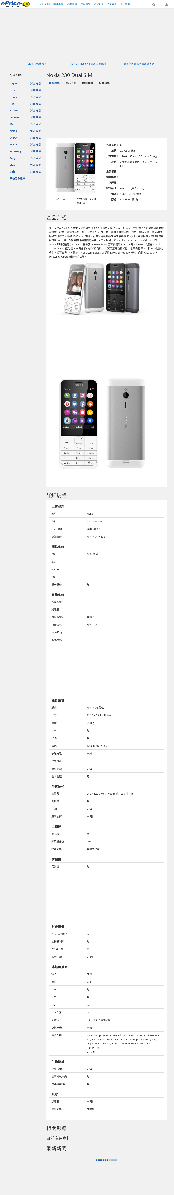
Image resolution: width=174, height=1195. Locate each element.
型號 (54, 521)
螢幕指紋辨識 (59, 1076)
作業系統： (112, 145)
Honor (14, 97)
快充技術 (56, 761)
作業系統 (56, 602)
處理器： (114, 182)
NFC (53, 997)
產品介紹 (71, 83)
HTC (12, 103)
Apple (13, 83)
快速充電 (56, 753)
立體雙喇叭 (57, 941)
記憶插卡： (112, 188)
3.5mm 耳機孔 (59, 934)
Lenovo (14, 117)
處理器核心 (57, 617)
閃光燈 (55, 833)
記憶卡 (55, 1020)
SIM (53, 730)
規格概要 (54, 83)
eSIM (54, 738)
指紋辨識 (56, 1068)
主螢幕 (55, 793)
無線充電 (56, 768)
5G (53, 577)
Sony (13, 158)
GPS (53, 989)
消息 (32, 83)
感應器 (55, 1101)
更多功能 (56, 1035)
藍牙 (54, 981)
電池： (115, 194)
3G (53, 561)
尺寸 (54, 715)
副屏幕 (55, 801)
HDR (54, 808)
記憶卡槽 (56, 1027)
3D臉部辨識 (58, 1084)
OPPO (13, 137)
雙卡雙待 (56, 584)
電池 (54, 745)
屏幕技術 (56, 816)
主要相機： (112, 171)
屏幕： (115, 161)
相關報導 (104, 83)
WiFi (53, 974)
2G (53, 554)
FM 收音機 (57, 949)
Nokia (13, 131)
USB (53, 1004)
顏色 (54, 707)
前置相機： (112, 177)
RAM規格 (56, 632)
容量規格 (56, 624)
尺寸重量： (112, 156)
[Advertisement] (111, 343)
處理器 (55, 609)
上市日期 (56, 529)
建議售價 (56, 536)
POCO (13, 144)
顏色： (115, 199)
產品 (38, 83)
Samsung (15, 151)
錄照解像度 (57, 841)
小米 (12, 171)
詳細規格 (87, 83)
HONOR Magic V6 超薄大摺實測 (88, 63)
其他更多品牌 (17, 178)
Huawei (14, 110)
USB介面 (56, 1012)
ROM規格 (56, 640)
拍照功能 (56, 849)
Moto (13, 124)
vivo (12, 165)
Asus (12, 90)
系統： (115, 150)
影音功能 (56, 956)
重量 (54, 723)
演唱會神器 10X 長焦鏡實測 (138, 63)
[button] (153, 4)
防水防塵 (56, 776)
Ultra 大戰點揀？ (37, 63)
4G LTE (55, 569)
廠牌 (54, 513)
